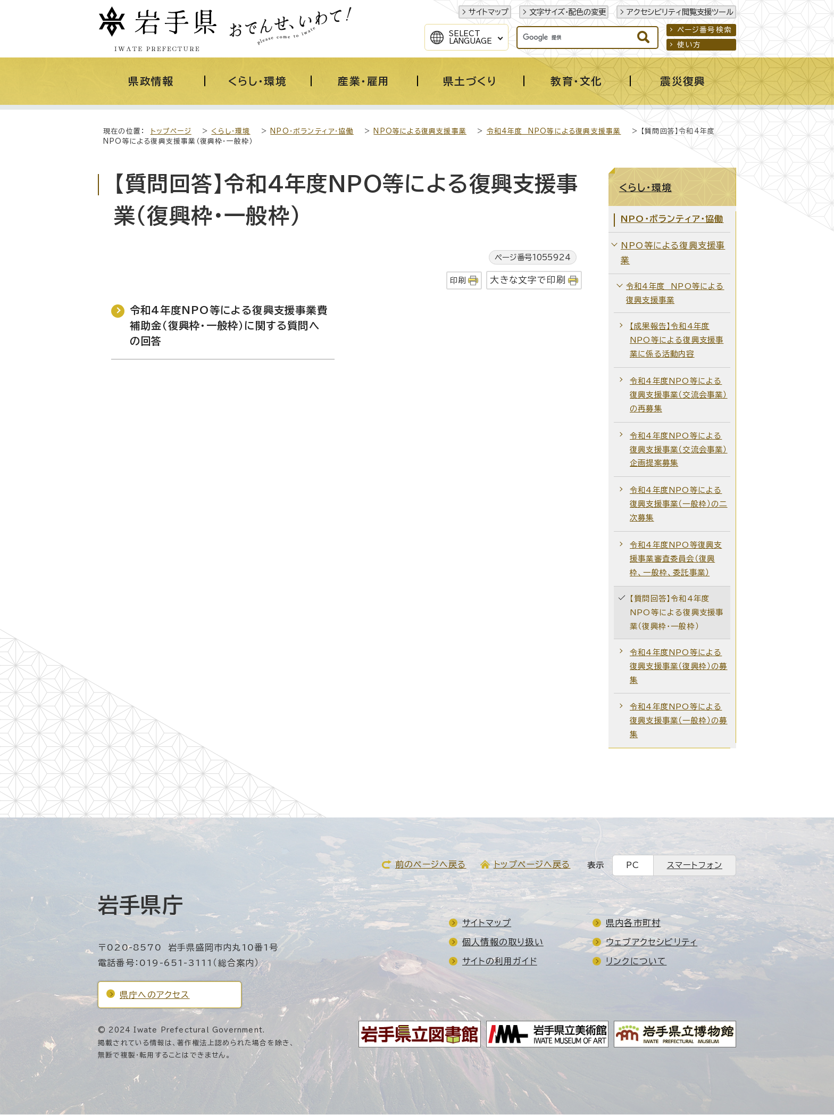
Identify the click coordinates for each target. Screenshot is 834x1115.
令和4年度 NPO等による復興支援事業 (554, 131)
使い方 (689, 44)
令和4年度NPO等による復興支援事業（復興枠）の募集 (679, 666)
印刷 (458, 281)
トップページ (171, 131)
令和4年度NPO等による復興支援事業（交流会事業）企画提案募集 (679, 450)
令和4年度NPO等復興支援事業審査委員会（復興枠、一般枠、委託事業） (676, 559)
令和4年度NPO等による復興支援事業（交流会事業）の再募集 (679, 395)
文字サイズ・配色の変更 (567, 12)
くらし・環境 (230, 131)
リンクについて (636, 961)
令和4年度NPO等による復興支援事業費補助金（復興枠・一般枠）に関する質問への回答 (229, 325)
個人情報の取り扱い (503, 942)
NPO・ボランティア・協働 (312, 131)
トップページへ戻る (532, 865)
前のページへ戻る (430, 865)
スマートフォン (694, 866)
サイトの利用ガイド (499, 961)
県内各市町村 (633, 923)
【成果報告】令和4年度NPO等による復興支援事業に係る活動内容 (676, 340)
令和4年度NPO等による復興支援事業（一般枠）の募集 (679, 721)
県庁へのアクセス (155, 995)
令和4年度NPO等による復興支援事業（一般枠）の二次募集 (679, 504)
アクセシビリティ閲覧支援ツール (680, 12)
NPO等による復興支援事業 (419, 131)
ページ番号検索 (704, 30)
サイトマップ (488, 12)
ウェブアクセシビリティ (651, 942)
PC (632, 866)
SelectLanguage (470, 37)
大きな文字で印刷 (528, 280)
